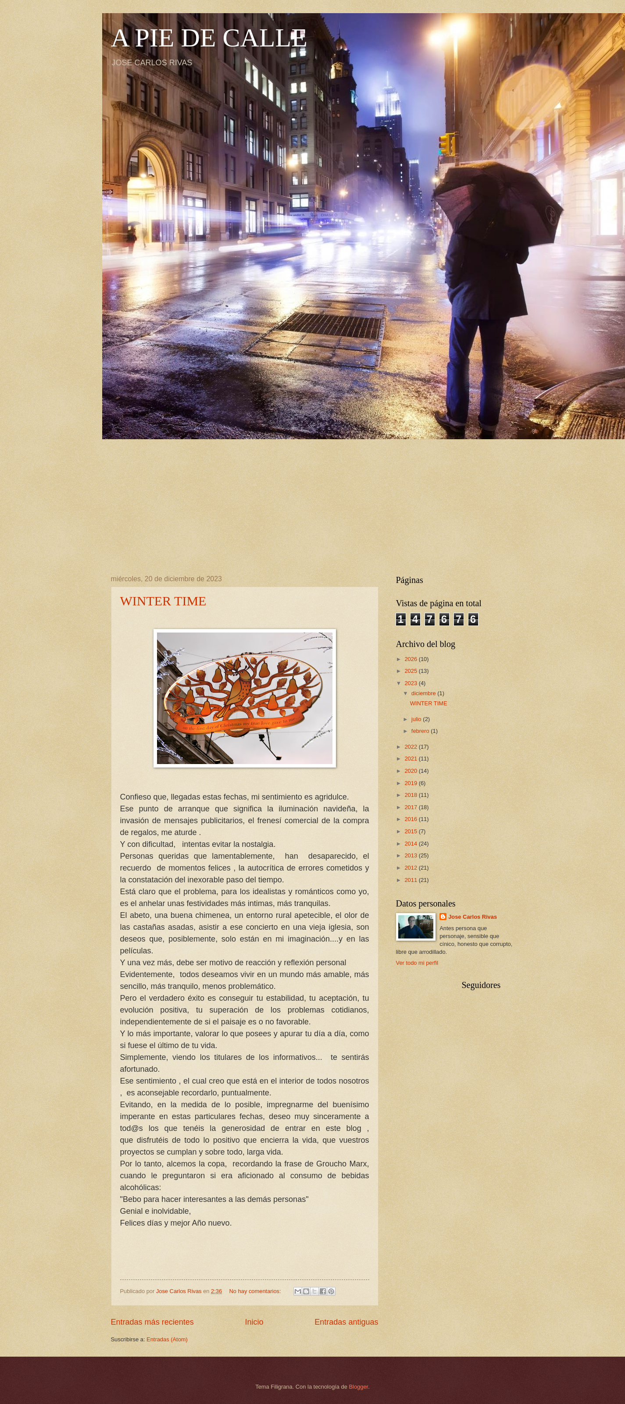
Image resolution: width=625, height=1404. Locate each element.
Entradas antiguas (346, 1322)
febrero (421, 731)
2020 (411, 771)
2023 (411, 683)
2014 (411, 843)
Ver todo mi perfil (417, 963)
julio (417, 719)
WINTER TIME (163, 601)
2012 (411, 867)
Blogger (358, 1386)
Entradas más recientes (152, 1322)
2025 (411, 671)
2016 (411, 819)
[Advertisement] (312, 500)
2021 (411, 758)
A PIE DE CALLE (209, 37)
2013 (411, 855)
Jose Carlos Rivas (472, 916)
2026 (411, 659)
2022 (411, 746)
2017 (411, 807)
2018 (411, 795)
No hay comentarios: (256, 1291)
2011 (411, 880)
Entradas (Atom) (167, 1339)
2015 (411, 831)
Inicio (254, 1322)
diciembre (424, 693)
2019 (411, 783)
